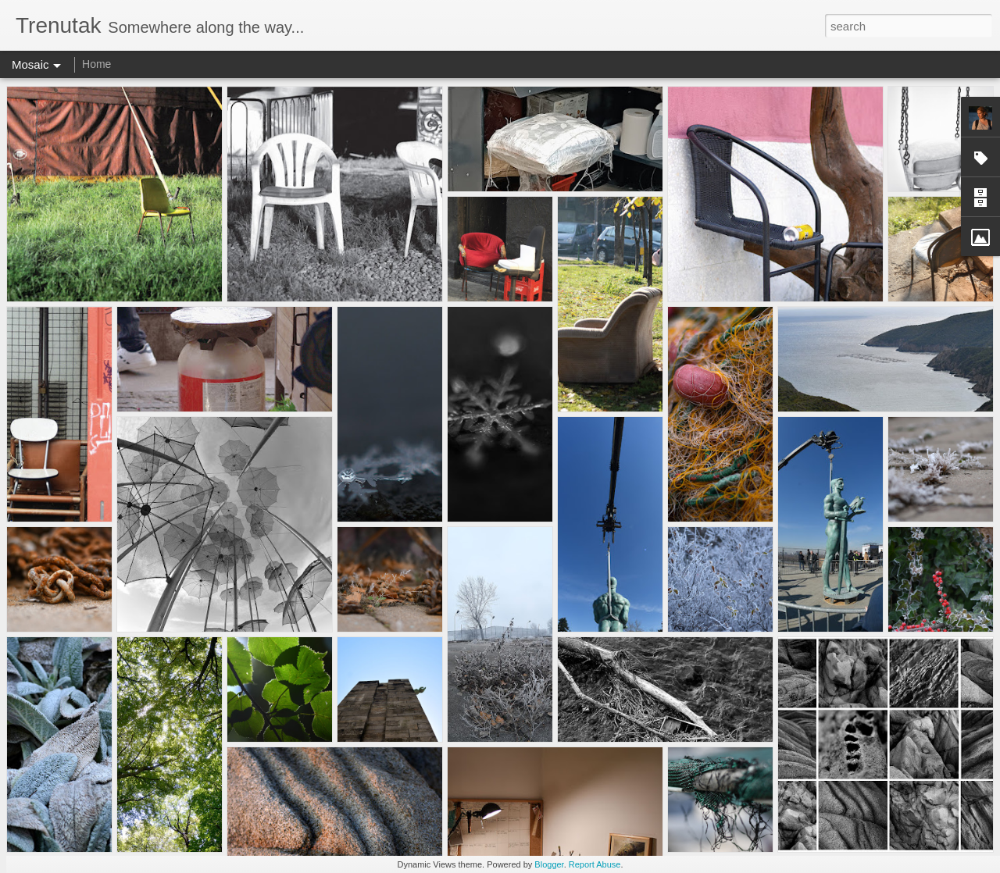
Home (96, 64)
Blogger (548, 864)
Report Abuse (595, 864)
